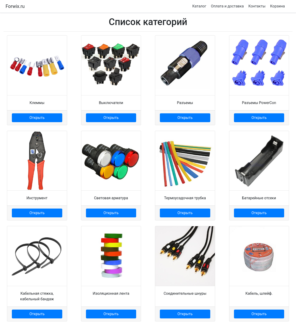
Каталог (199, 6)
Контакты (256, 6)
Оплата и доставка (227, 6)
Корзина (277, 6)
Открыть (37, 117)
